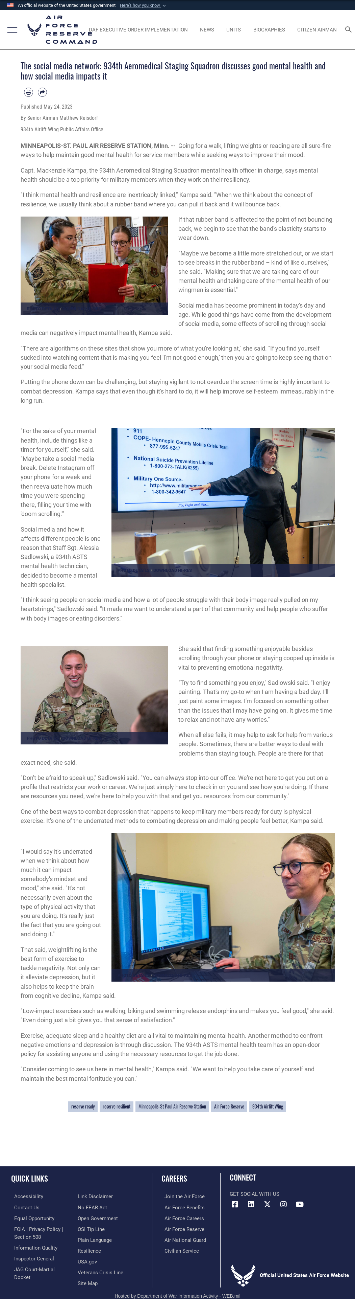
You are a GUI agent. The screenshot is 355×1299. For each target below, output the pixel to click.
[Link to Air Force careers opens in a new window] (181, 1217)
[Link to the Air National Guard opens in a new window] (182, 1238)
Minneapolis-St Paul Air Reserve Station (172, 1106)
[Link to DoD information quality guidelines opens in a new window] (32, 1246)
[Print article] (28, 92)
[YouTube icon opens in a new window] (300, 1205)
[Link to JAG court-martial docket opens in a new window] (40, 1266)
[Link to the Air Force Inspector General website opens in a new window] (31, 1256)
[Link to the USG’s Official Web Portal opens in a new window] (87, 1249)
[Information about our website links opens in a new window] (28, 1277)
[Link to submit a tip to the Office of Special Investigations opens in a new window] (91, 1217)
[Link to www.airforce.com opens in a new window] (181, 1196)
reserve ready (83, 1106)
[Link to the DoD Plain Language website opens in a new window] (95, 1228)
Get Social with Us (254, 1194)
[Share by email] (42, 92)
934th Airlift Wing (267, 1106)
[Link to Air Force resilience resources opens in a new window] (89, 1238)
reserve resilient (116, 1106)
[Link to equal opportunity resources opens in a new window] (31, 1217)
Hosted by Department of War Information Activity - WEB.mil (177, 1289)
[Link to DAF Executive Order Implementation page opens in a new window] (138, 29)
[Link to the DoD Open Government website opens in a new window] (98, 1207)
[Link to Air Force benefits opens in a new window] (181, 1207)
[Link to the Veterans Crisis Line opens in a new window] (100, 1259)
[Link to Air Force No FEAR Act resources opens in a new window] (92, 1196)
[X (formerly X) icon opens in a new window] (267, 1205)
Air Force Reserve (229, 1106)
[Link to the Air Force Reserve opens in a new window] (181, 1228)
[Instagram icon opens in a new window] (283, 1205)
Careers (174, 1178)
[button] (143, 5)
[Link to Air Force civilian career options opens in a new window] (178, 1249)
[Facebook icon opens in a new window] (235, 1205)
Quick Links (29, 1178)
